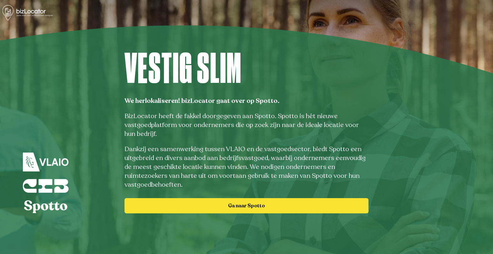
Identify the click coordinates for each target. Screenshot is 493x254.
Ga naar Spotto (246, 205)
